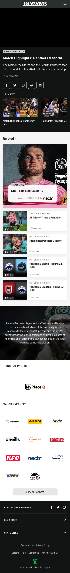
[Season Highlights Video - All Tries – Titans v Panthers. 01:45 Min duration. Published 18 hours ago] (35, 221)
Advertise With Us (50, 552)
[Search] (65, 4)
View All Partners (35, 492)
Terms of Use (27, 545)
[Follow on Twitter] (58, 507)
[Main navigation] (5, 4)
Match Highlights (14, 51)
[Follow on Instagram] (64, 507)
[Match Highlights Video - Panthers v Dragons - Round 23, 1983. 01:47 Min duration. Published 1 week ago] (35, 290)
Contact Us (34, 552)
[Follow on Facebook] (51, 507)
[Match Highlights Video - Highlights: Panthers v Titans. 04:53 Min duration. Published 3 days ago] (35, 244)
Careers (15, 552)
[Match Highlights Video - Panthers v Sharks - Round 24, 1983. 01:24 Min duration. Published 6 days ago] (35, 267)
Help (24, 552)
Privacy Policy (42, 545)
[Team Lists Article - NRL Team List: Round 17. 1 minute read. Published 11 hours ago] (35, 176)
